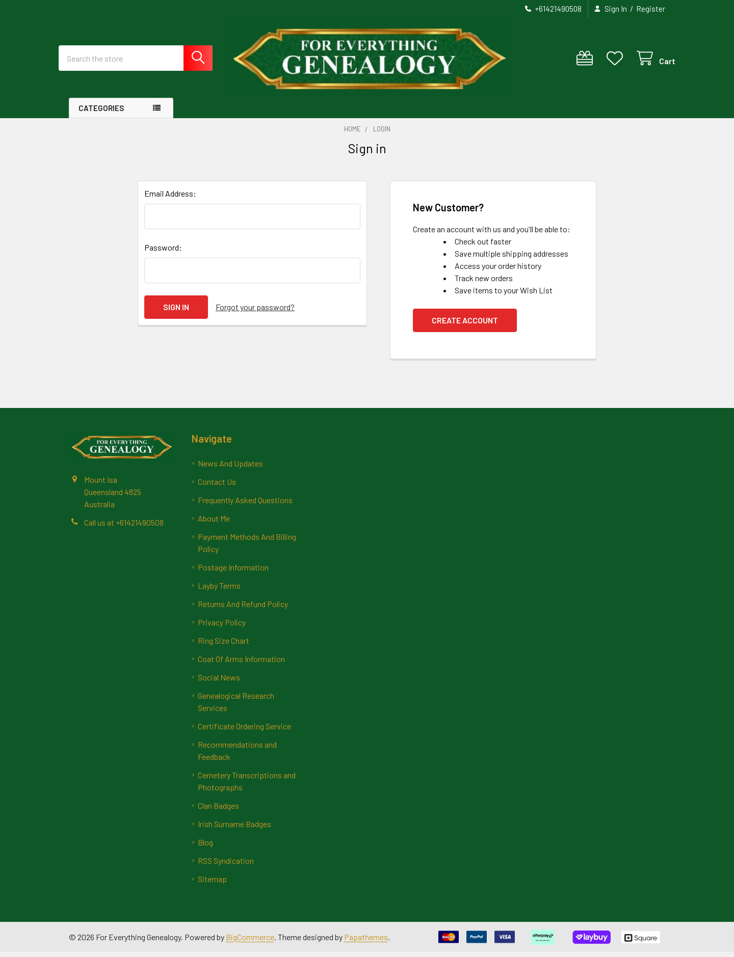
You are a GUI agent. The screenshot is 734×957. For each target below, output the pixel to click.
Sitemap (212, 884)
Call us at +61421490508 (124, 527)
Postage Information (233, 572)
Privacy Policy (222, 627)
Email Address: (170, 198)
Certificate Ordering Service (244, 731)
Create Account (465, 325)
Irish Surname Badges (234, 829)
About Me (214, 523)
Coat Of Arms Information (241, 664)
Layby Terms (219, 590)
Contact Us (217, 486)
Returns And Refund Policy (243, 609)
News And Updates (230, 468)
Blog (205, 847)
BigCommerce (250, 941)
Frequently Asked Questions (245, 505)
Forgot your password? (255, 312)
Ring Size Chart (223, 645)
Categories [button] (101, 113)
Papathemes (366, 941)
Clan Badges (218, 810)
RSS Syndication (226, 865)
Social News (219, 682)
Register (650, 8)
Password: (163, 252)
